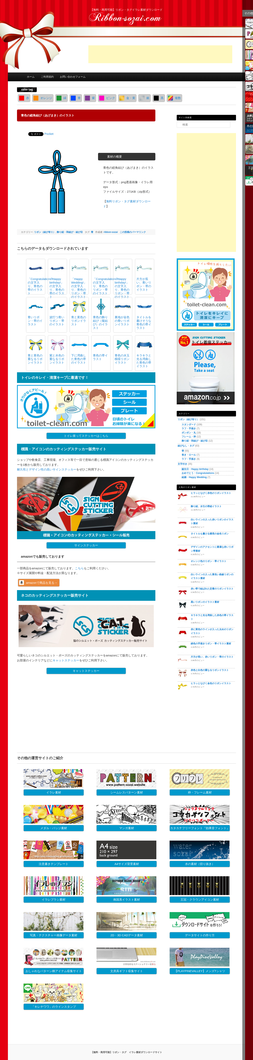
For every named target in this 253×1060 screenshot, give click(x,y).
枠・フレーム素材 (200, 792)
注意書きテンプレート (53, 864)
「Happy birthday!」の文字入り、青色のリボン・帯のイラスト (122, 287)
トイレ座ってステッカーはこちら (86, 435)
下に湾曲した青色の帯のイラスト (78, 359)
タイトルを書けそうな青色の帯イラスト (143, 322)
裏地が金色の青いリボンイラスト (122, 320)
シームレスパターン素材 (126, 792)
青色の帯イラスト (100, 357)
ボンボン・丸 (189, 432)
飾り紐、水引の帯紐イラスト (206, 506)
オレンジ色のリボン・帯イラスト (208, 561)
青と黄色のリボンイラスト (78, 320)
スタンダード (189, 424)
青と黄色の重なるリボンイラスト (35, 359)
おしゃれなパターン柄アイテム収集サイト (53, 971)
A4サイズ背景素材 (126, 864)
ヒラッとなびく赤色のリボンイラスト (211, 493)
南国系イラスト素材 (126, 899)
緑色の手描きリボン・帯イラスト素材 (211, 643)
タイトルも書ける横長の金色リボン (210, 533)
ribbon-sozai (111, 232)
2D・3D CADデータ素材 (126, 935)
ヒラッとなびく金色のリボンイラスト (211, 683)
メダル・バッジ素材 (53, 828)
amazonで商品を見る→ (41, 582)
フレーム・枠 (189, 436)
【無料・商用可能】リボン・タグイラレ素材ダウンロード (126, 9)
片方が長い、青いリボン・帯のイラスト (143, 284)
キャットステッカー (66, 660)
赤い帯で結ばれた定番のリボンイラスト (212, 588)
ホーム (31, 76)
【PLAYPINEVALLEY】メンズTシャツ (199, 971)
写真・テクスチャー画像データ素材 (53, 935)
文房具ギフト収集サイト (126, 971)
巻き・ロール (189, 454)
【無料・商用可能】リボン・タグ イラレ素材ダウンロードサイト (126, 1052)
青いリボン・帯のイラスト (35, 320)
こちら (79, 568)
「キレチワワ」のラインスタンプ (53, 1006)
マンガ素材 (126, 828)
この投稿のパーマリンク (133, 232)
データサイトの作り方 (200, 935)
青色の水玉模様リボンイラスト (122, 359)
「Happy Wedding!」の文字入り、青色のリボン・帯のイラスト (79, 287)
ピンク (107, 98)
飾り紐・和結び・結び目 (70, 232)
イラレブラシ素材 (53, 899)
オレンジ (42, 98)
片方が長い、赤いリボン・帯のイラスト (212, 656)
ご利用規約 (47, 76)
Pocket (49, 133)
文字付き (182, 464)
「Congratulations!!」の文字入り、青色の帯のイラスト (42, 286)
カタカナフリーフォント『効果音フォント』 (199, 828)
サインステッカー (86, 545)
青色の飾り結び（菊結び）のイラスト (100, 322)
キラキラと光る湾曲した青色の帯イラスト (143, 361)
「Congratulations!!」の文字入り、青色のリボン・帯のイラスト (107, 286)
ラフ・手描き (189, 428)
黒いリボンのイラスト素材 (205, 602)
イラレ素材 (53, 792)
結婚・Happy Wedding (194, 477)
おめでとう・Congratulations (198, 473)
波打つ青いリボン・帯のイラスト (56, 320)
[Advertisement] (160, 54)
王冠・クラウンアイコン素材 (199, 899)
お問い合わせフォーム (73, 76)
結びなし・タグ (186, 445)
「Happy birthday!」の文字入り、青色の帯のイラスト (56, 287)
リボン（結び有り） (44, 232)
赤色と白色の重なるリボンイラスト (210, 670)
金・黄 (127, 98)
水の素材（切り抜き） (200, 864)
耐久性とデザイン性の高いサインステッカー (46, 469)
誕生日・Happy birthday (195, 469)
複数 (174, 98)
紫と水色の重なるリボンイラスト (56, 359)
